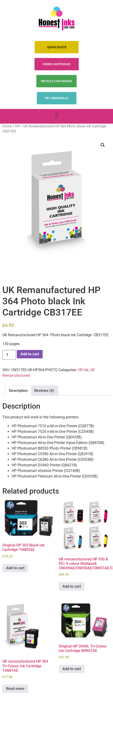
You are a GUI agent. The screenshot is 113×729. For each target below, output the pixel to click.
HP (17, 126)
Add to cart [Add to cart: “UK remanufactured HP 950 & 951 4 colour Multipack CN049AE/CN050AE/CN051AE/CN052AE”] (71, 586)
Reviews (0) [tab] (44, 390)
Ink (86, 370)
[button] (56, 115)
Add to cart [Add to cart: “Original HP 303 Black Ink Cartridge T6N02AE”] (15, 568)
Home (7, 126)
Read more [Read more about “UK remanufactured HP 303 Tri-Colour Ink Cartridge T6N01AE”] (15, 688)
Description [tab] (18, 390)
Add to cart (30, 354)
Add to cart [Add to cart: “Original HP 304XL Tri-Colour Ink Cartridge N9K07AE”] (71, 669)
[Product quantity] (9, 355)
